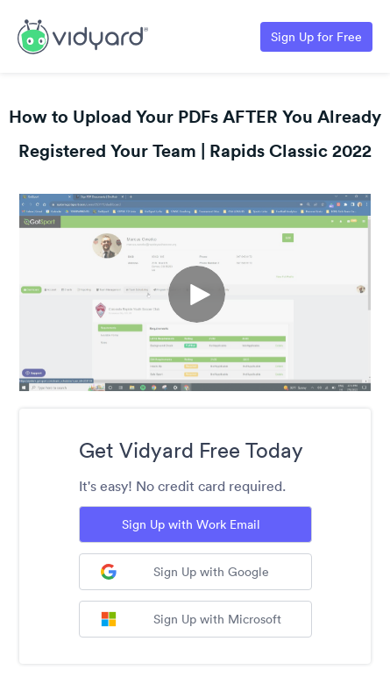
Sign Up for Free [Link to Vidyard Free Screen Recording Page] (316, 37)
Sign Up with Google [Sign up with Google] (185, 572)
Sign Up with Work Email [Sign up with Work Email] (191, 524)
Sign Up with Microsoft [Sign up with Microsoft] (191, 619)
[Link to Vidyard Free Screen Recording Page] (83, 35)
